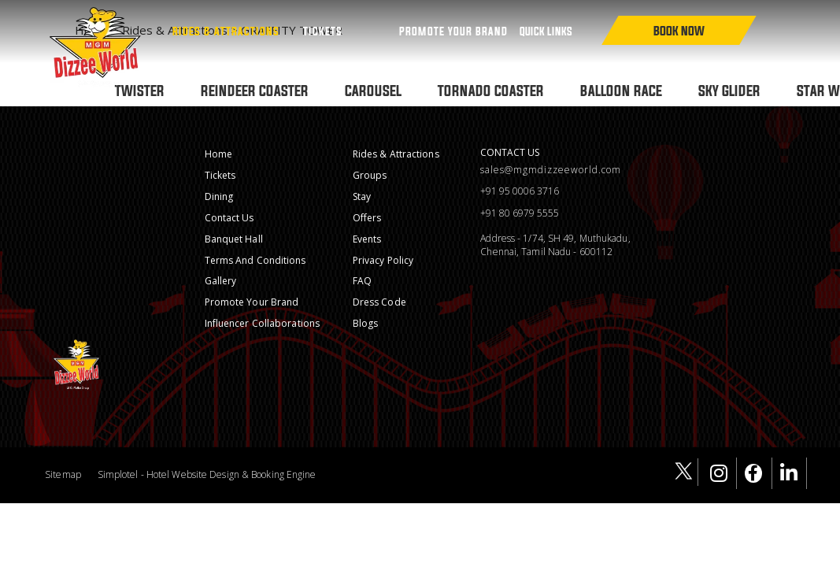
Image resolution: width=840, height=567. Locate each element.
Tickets (322, 31)
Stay (362, 196)
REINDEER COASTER (255, 90)
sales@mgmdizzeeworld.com (550, 170)
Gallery (221, 280)
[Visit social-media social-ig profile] (723, 473)
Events (367, 239)
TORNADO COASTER (491, 90)
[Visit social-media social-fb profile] (758, 473)
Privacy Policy (383, 260)
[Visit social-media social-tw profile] (684, 472)
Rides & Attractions (225, 31)
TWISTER (140, 90)
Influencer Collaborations (262, 323)
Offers (367, 217)
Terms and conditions (255, 260)
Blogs (366, 323)
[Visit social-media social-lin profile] (793, 473)
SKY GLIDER (729, 90)
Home (218, 154)
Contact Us (229, 217)
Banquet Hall (234, 239)
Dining (219, 196)
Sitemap (63, 474)
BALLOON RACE (621, 90)
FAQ (362, 280)
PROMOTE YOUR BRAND (453, 31)
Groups (370, 175)
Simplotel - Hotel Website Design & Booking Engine (207, 474)
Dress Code (379, 302)
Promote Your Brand (252, 302)
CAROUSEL (373, 90)
